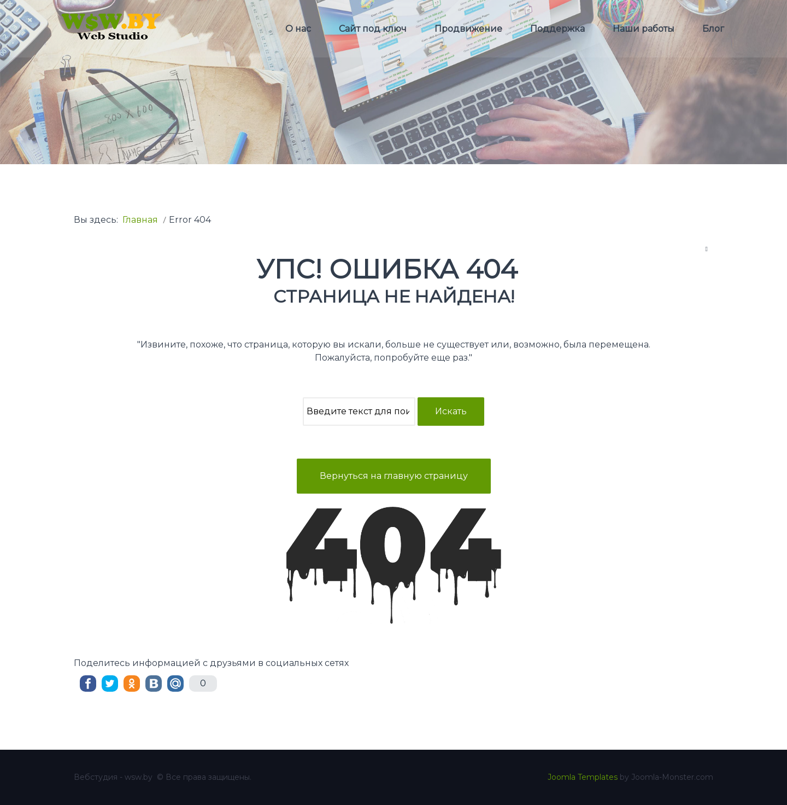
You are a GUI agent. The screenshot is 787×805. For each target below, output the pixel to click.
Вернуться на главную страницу (394, 476)
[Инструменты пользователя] (706, 248)
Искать (451, 411)
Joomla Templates (583, 777)
